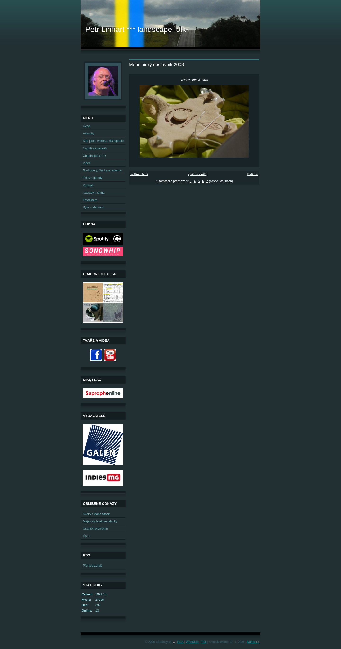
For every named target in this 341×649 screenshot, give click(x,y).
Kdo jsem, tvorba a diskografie (103, 141)
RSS (180, 642)
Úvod (86, 126)
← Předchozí (139, 174)
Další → (252, 174)
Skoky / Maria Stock (96, 514)
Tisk (203, 642)
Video (87, 163)
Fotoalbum (90, 200)
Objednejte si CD (94, 155)
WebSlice (192, 642)
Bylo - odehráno (93, 207)
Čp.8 (86, 536)
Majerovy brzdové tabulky (100, 521)
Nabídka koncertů (95, 148)
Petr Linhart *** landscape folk (135, 29)
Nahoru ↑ (253, 642)
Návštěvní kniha (93, 192)
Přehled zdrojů (93, 565)
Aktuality (88, 133)
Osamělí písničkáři (95, 528)
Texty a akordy (93, 177)
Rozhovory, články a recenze (102, 170)
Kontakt (88, 185)
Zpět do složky (197, 174)
